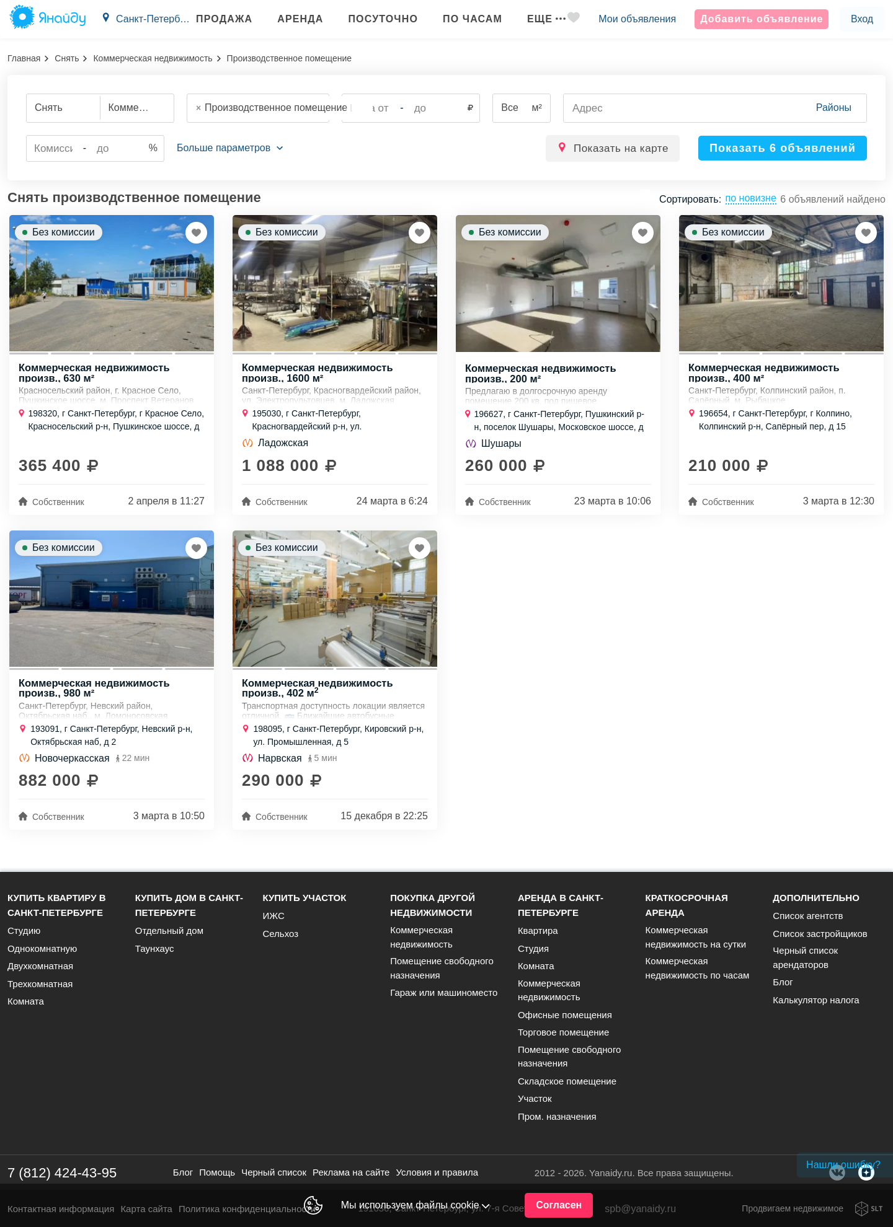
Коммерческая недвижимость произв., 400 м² (766, 376)
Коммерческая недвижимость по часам (698, 968)
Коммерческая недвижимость (152, 58)
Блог (783, 982)
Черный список (273, 1172)
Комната (25, 1001)
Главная (23, 58)
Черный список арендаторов (805, 957)
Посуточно (372, 19)
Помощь (217, 1172)
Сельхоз (280, 933)
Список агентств (808, 915)
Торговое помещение (563, 1032)
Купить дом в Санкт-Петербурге (189, 905)
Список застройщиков (820, 933)
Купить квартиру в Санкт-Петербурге (56, 905)
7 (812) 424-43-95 (62, 1173)
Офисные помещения (565, 1014)
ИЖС (273, 915)
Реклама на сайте (351, 1172)
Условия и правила (437, 1172)
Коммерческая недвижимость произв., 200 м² (543, 377)
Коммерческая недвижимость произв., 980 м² (96, 696)
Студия (533, 948)
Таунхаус (154, 948)
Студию (23, 930)
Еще (535, 19)
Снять (67, 58)
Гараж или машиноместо (443, 992)
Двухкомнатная (40, 966)
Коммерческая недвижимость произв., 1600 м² (320, 376)
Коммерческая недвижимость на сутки (696, 937)
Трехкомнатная (40, 984)
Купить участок (304, 897)
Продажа (213, 19)
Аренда (289, 19)
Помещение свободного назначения (442, 968)
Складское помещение (567, 1081)
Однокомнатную (42, 948)
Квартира (538, 930)
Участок (535, 1098)
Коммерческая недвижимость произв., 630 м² (96, 376)
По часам (461, 19)
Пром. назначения (557, 1116)
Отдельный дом (169, 930)
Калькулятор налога (816, 1000)
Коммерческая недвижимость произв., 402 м (320, 696)
